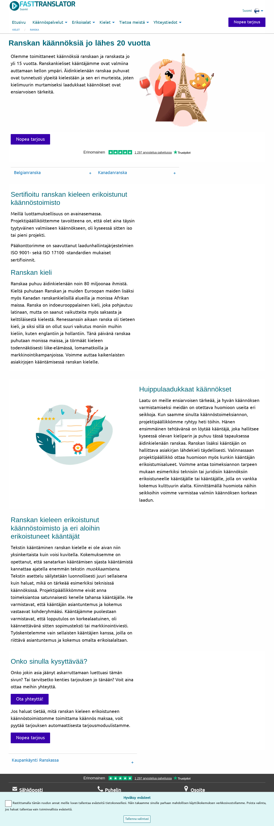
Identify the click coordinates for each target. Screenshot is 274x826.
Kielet (16, 30)
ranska (34, 30)
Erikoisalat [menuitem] (81, 22)
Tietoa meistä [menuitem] (132, 22)
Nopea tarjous (247, 22)
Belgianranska (27, 172)
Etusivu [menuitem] (19, 22)
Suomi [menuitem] (251, 11)
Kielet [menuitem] (105, 22)
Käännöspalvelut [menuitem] (48, 22)
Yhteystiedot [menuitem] (165, 22)
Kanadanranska (112, 172)
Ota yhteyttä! (29, 699)
